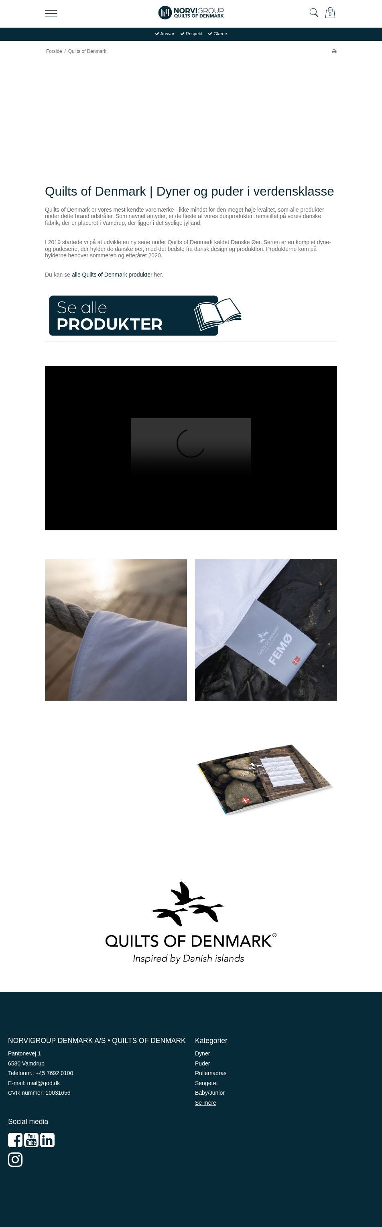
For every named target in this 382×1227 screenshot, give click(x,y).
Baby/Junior (210, 1093)
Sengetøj (206, 1083)
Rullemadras (211, 1073)
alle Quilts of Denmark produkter (112, 274)
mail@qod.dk (43, 1083)
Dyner (202, 1053)
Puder (202, 1063)
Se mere (205, 1103)
